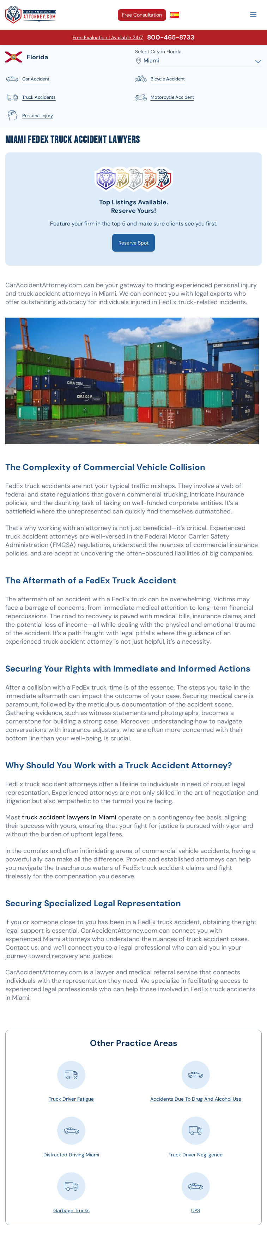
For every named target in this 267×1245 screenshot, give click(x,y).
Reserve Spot (133, 243)
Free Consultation (142, 15)
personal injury (29, 116)
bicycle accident (159, 79)
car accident (27, 79)
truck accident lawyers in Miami (69, 817)
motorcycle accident (164, 97)
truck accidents (30, 97)
